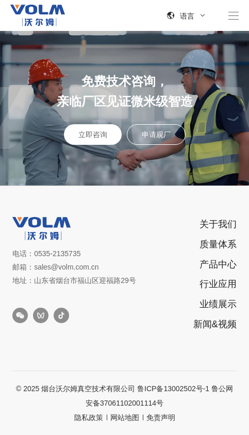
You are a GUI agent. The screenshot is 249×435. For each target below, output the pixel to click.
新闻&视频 (215, 324)
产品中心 (218, 264)
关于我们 (218, 224)
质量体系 (218, 244)
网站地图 (124, 417)
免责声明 (160, 417)
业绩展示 (218, 304)
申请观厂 (156, 134)
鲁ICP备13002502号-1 (173, 388)
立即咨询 (92, 134)
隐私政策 (88, 417)
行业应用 (218, 284)
